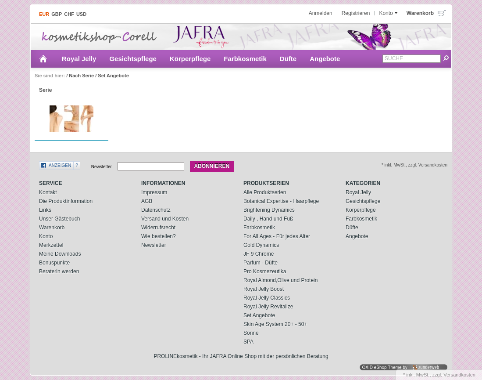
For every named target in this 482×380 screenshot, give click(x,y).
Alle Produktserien (264, 192)
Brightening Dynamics (269, 210)
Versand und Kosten (165, 219)
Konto (46, 236)
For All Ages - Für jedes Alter (276, 236)
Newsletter (101, 166)
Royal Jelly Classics (266, 298)
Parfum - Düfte (260, 263)
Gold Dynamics (261, 245)
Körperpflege (190, 58)
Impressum (154, 192)
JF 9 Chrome (258, 254)
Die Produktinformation (66, 201)
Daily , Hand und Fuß (268, 219)
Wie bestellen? (158, 236)
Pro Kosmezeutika (264, 271)
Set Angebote (113, 75)
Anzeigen (60, 165)
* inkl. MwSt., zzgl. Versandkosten (414, 165)
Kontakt (48, 192)
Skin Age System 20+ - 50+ (275, 324)
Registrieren (356, 13)
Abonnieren (212, 166)
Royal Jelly (79, 58)
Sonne (251, 333)
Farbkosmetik (245, 58)
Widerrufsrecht (158, 227)
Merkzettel (51, 245)
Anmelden (320, 13)
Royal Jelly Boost (263, 289)
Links (45, 210)
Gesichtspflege (133, 58)
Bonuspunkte (54, 263)
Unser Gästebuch (59, 219)
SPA (248, 342)
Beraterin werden (59, 271)
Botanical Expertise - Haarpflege (281, 201)
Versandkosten (459, 374)
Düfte (288, 58)
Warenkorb (51, 227)
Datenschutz (156, 210)
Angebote (325, 58)
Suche (394, 58)
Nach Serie (81, 75)
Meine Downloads (60, 254)
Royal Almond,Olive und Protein (280, 280)
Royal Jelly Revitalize (268, 307)
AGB (146, 201)
